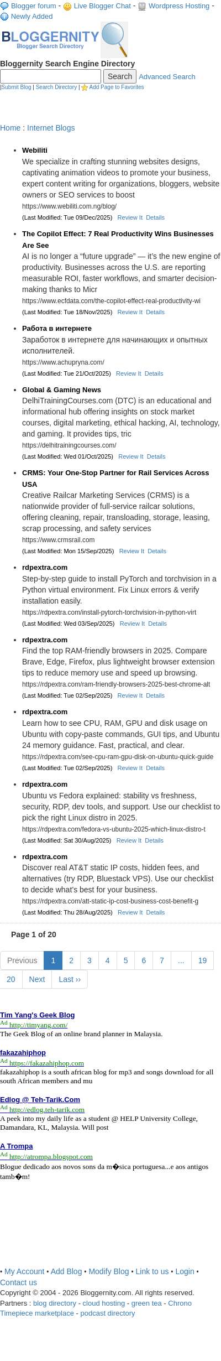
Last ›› (70, 979)
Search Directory (56, 87)
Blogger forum (33, 6)
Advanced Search (167, 76)
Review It (130, 217)
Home (10, 127)
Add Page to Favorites (117, 87)
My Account (24, 1271)
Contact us (18, 1282)
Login (184, 1271)
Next (37, 979)
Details (155, 217)
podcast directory (107, 1313)
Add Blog (66, 1271)
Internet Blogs (51, 127)
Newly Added (32, 16)
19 (202, 960)
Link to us (152, 1271)
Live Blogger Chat (102, 6)
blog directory (54, 1303)
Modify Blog (108, 1271)
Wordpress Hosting (179, 6)
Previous (22, 960)
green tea (146, 1303)
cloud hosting (104, 1303)
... (181, 960)
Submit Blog (16, 87)
